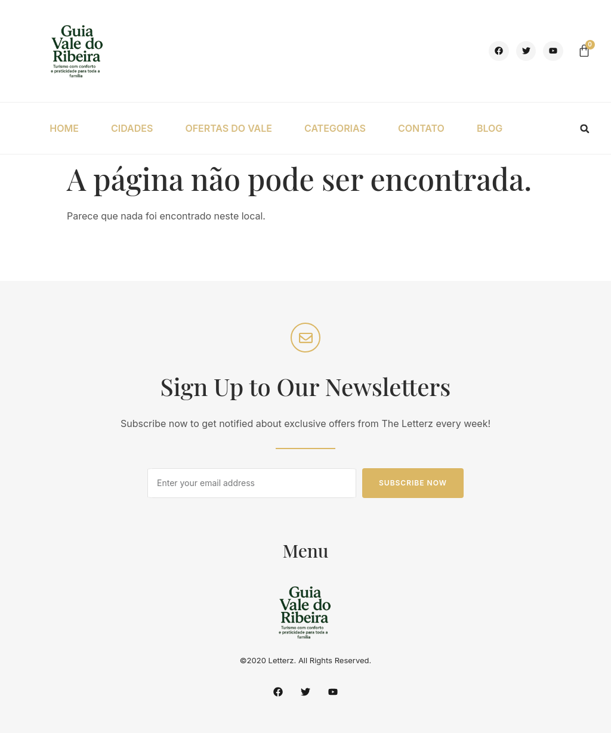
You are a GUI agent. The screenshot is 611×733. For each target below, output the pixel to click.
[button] (584, 128)
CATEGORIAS (335, 128)
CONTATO (421, 128)
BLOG (489, 128)
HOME (64, 128)
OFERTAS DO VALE (228, 128)
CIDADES (132, 128)
